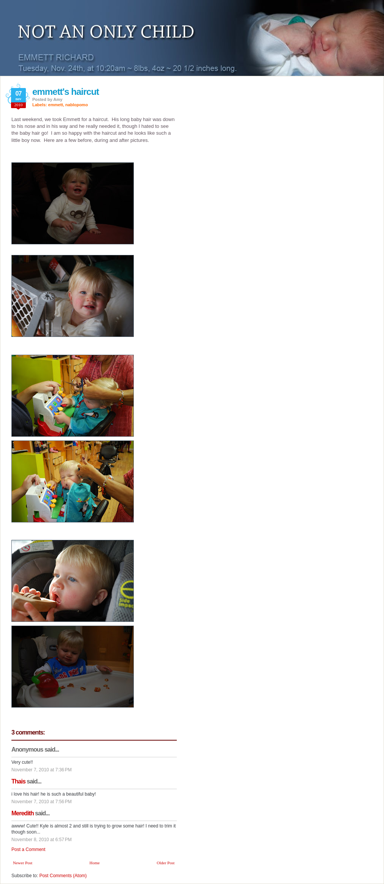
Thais (18, 781)
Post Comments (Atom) (63, 875)
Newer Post (22, 862)
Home (94, 862)
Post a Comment (28, 849)
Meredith (22, 813)
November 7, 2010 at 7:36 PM (41, 769)
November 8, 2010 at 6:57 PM (41, 839)
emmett (55, 104)
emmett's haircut (65, 92)
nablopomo (76, 104)
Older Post (166, 862)
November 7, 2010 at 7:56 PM (41, 801)
